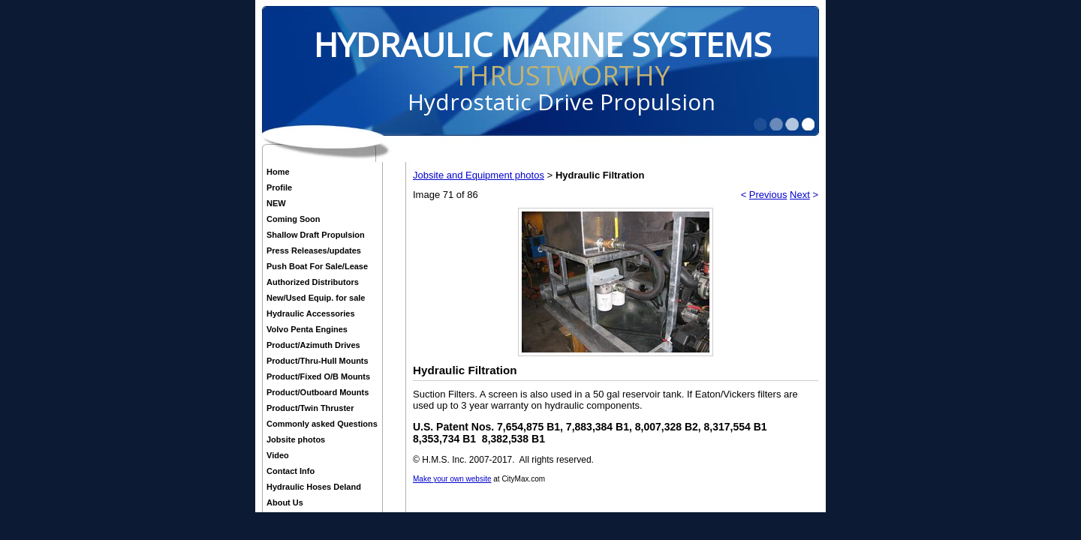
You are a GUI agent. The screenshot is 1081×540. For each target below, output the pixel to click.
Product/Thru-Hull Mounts (317, 360)
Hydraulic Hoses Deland (313, 486)
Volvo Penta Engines (307, 329)
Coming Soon (293, 219)
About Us (284, 502)
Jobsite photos (295, 439)
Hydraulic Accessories (310, 313)
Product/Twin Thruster (310, 408)
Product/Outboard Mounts (317, 392)
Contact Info (290, 471)
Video (277, 455)
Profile (279, 187)
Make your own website (452, 479)
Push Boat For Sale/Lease (317, 266)
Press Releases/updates (313, 250)
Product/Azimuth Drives (313, 345)
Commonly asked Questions (322, 423)
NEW (276, 203)
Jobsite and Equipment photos (478, 175)
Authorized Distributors (312, 282)
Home (278, 171)
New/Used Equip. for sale (315, 297)
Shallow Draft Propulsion (315, 234)
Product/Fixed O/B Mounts (318, 376)
